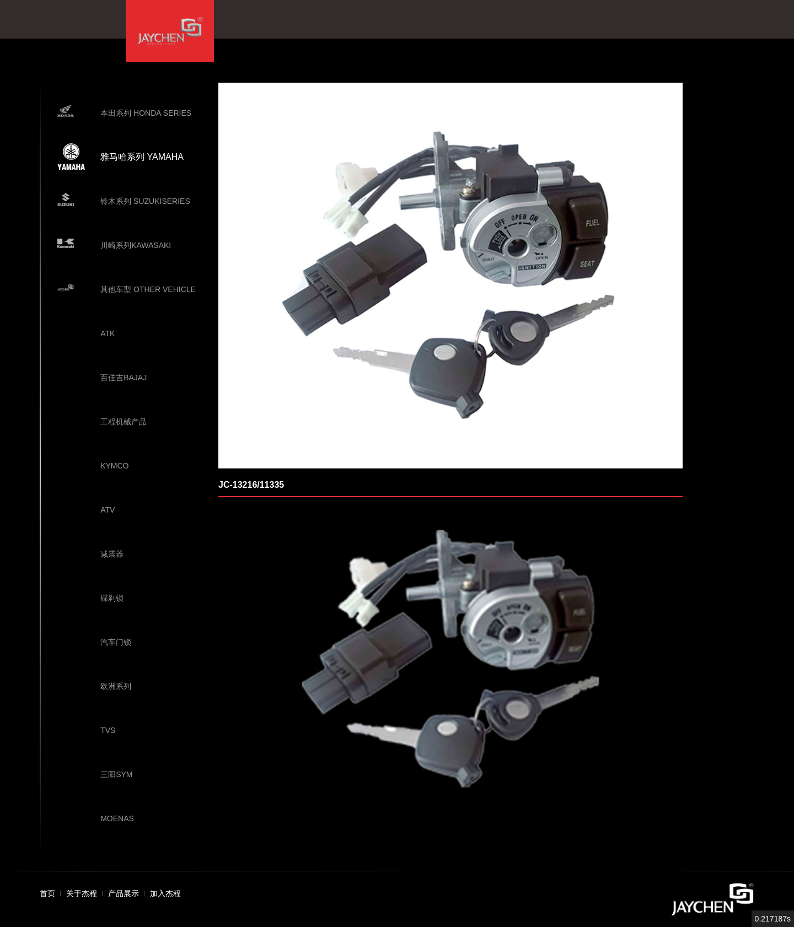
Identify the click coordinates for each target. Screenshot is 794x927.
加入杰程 (165, 893)
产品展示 (123, 893)
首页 (47, 893)
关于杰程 (81, 893)
